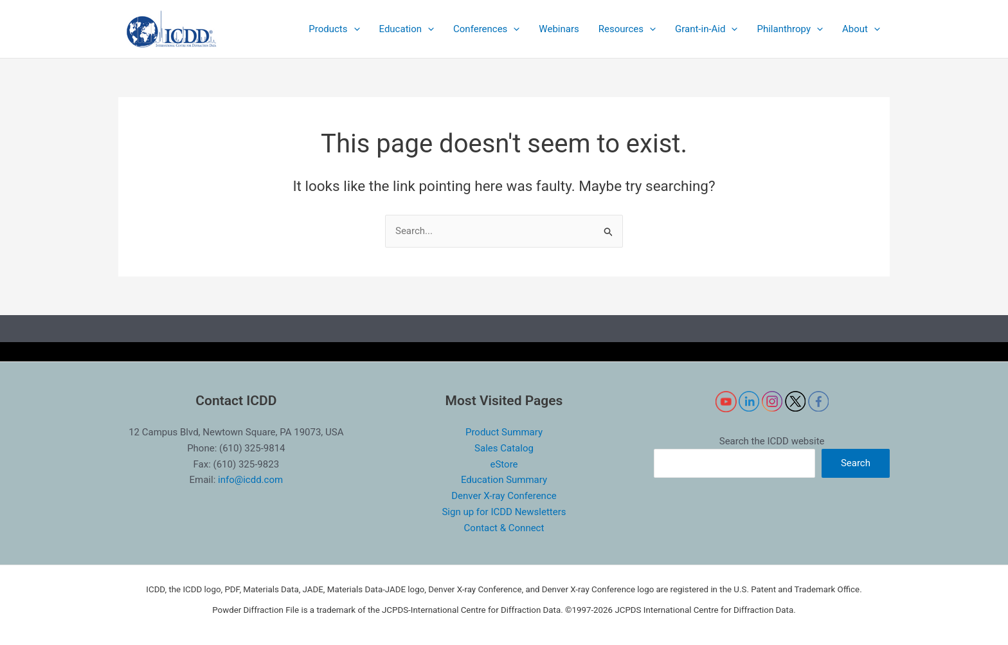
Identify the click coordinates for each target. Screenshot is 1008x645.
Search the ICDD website (772, 441)
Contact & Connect (504, 528)
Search (855, 463)
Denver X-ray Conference (503, 496)
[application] (354, 29)
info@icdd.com (250, 480)
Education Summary (504, 480)
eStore (504, 464)
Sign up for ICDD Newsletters (504, 512)
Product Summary (504, 432)
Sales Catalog (504, 448)
